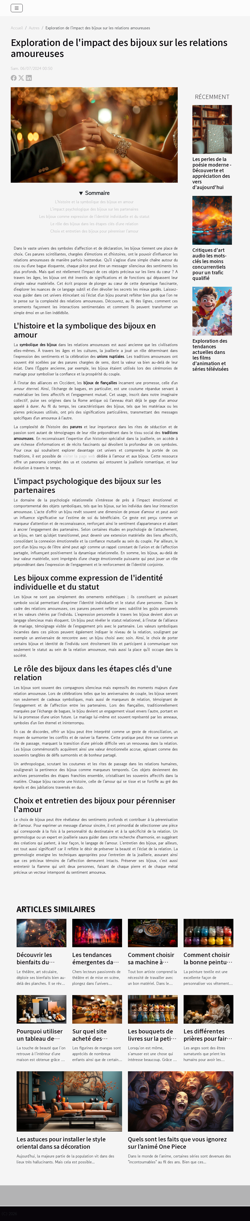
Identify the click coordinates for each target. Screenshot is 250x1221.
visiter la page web (79, 456)
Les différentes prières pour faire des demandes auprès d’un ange (207, 1042)
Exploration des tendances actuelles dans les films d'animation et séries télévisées (210, 354)
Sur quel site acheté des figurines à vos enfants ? (91, 1042)
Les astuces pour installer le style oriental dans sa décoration (61, 1142)
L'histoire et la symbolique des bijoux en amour (94, 202)
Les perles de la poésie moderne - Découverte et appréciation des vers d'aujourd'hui (211, 173)
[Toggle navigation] (17, 8)
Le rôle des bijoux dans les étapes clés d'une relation (94, 224)
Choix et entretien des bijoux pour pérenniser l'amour (94, 231)
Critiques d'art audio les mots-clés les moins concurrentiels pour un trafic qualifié (209, 263)
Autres (34, 28)
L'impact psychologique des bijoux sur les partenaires (94, 209)
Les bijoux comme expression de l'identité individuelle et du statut (94, 216)
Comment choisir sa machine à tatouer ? (151, 961)
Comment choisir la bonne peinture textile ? (208, 961)
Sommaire (97, 193)
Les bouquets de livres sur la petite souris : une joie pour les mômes (152, 1042)
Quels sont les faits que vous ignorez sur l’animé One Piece (177, 1142)
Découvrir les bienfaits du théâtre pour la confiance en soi (38, 965)
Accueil (17, 28)
